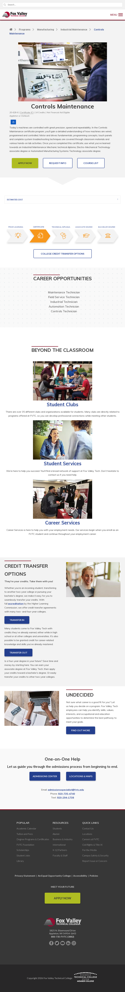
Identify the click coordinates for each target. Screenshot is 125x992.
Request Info (57, 163)
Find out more (80, 730)
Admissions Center (45, 776)
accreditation (16, 603)
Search (4, 4)
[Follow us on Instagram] (74, 943)
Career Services (62, 523)
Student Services (62, 463)
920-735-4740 (66, 793)
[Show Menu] (116, 14)
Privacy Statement (25, 875)
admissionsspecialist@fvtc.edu (66, 789)
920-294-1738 (65, 797)
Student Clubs (62, 404)
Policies (94, 875)
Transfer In (16, 619)
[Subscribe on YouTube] (62, 943)
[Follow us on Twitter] (57, 943)
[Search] (62, 4)
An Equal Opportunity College (54, 875)
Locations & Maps (80, 776)
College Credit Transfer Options (62, 253)
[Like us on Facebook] (51, 943)
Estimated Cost (15, 199)
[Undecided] (31, 710)
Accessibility (80, 875)
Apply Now (62, 898)
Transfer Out (18, 652)
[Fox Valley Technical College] (14, 15)
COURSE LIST (90, 163)
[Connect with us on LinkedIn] (68, 943)
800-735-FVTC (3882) (62, 936)
